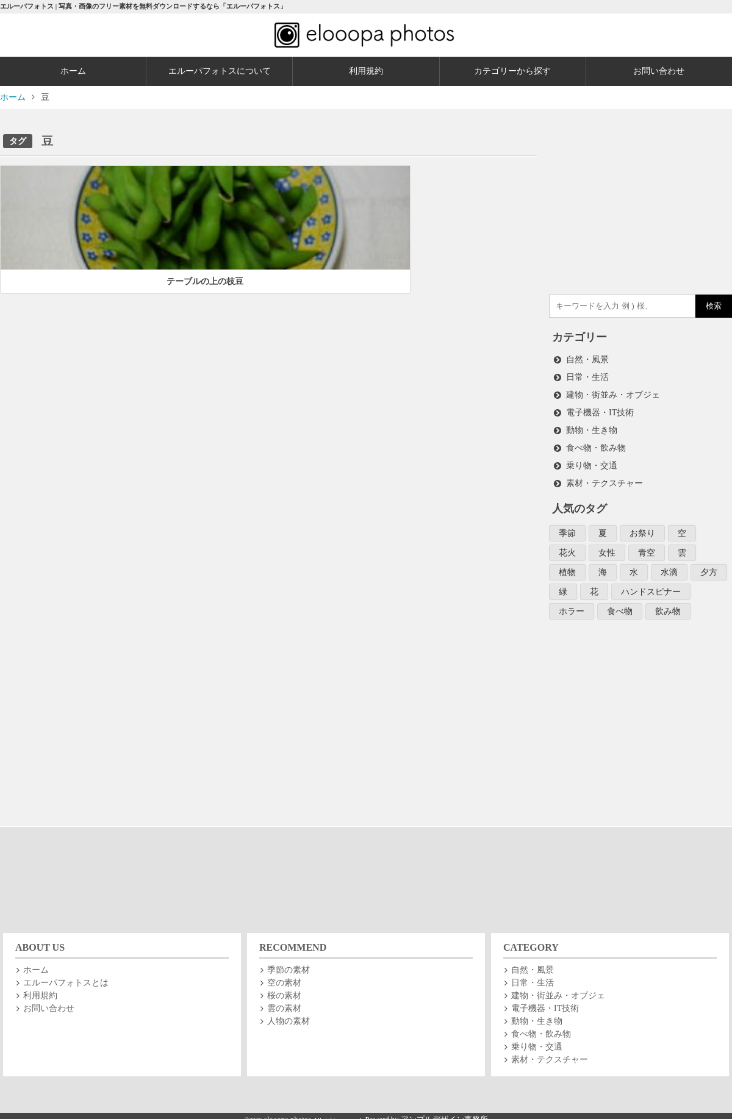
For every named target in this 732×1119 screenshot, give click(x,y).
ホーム (73, 71)
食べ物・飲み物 (596, 444)
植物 (567, 565)
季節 (567, 527)
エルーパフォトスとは (66, 974)
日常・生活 (587, 376)
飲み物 (668, 603)
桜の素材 (284, 987)
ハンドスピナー (651, 584)
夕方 (708, 565)
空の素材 (284, 974)
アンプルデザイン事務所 (444, 1111)
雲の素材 (284, 1000)
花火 (567, 546)
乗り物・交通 (591, 461)
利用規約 (366, 71)
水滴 (669, 565)
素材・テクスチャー (604, 478)
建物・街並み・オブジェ (613, 393)
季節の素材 (288, 962)
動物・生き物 (591, 427)
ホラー (571, 603)
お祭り (642, 527)
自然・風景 (587, 358)
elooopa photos (288, 1111)
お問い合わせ (48, 1000)
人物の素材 (288, 1013)
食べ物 (620, 603)
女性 (606, 546)
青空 (646, 546)
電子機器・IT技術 (600, 410)
